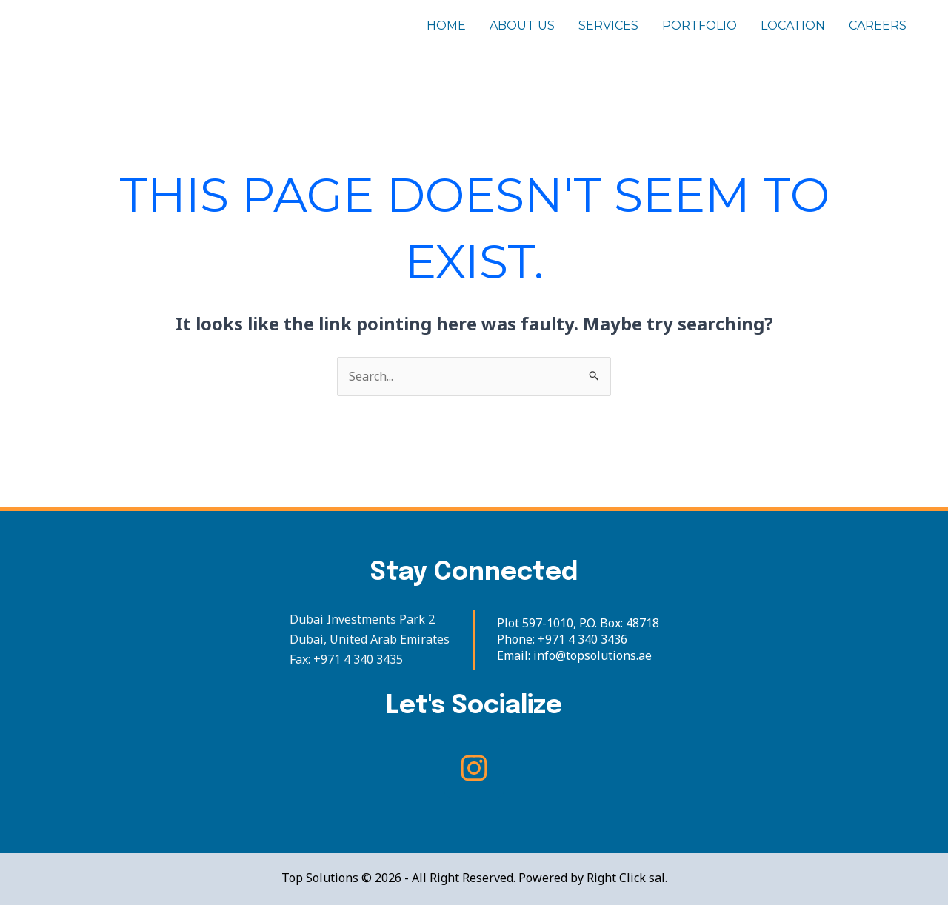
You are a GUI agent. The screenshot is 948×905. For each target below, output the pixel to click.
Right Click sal (626, 877)
